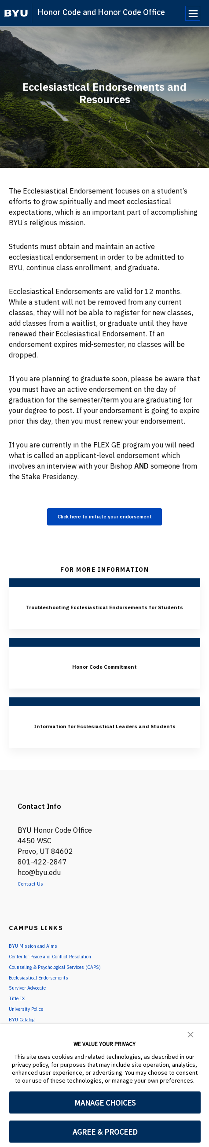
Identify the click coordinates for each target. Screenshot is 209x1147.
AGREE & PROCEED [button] (105, 1132)
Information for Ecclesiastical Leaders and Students (105, 745)
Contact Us (36, 909)
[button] (190, 1033)
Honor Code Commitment (104, 681)
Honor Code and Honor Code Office (101, 12)
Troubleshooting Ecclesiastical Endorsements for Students (105, 615)
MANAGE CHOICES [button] (105, 1103)
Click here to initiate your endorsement (105, 518)
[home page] (16, 13)
